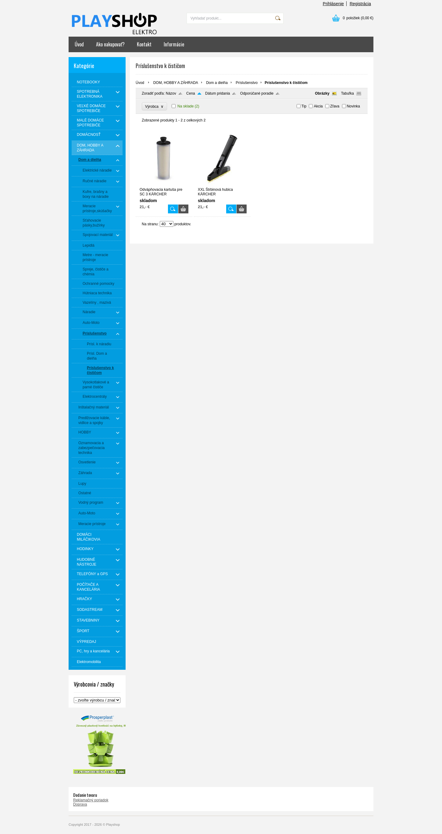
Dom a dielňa (217, 83)
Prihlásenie (333, 3)
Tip (303, 106)
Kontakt (144, 44)
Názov (171, 93)
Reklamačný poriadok (90, 800)
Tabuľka (347, 93)
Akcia (318, 106)
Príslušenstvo (247, 83)
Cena (190, 93)
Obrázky (322, 93)
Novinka (353, 106)
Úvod (79, 44)
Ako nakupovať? (110, 44)
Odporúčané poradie (256, 93)
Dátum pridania (217, 93)
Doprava (80, 804)
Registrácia (360, 3)
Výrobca (154, 106)
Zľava (334, 106)
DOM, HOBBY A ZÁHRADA (175, 83)
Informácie (174, 44)
